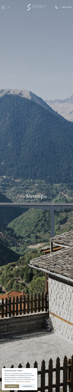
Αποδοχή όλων (12, 386)
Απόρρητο (5, 390)
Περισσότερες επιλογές (23, 381)
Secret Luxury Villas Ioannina (36, 7)
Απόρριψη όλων (27, 386)
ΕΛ (8, 7)
